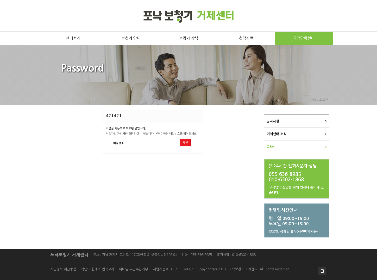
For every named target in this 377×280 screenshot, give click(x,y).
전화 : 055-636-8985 (197, 254)
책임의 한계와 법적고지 (97, 269)
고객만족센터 (304, 38)
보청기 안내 (130, 38)
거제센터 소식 (276, 134)
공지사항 (273, 121)
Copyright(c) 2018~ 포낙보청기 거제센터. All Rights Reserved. (244, 269)
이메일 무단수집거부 (133, 269)
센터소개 (73, 38)
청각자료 (246, 38)
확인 (185, 142)
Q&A (270, 146)
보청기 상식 (188, 38)
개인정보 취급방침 (63, 269)
